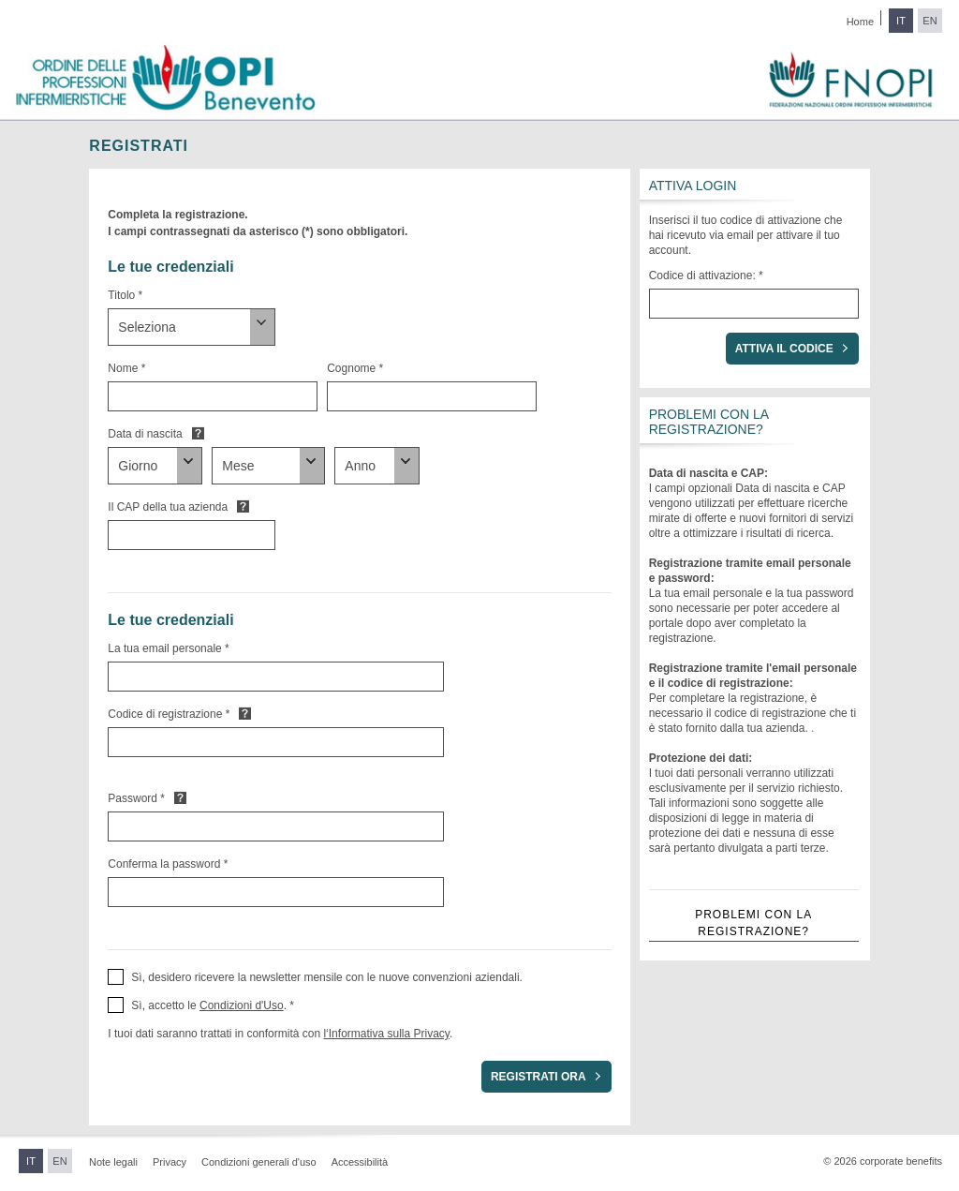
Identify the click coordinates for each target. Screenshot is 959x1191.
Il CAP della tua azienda (168, 507)
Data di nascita (145, 433)
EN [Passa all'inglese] (929, 20)
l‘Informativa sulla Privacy (386, 1033)
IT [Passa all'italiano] (901, 20)
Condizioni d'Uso (241, 1005)
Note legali (113, 1162)
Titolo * (125, 295)
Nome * (126, 368)
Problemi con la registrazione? (753, 923)
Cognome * (355, 368)
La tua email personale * (168, 648)
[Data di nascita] (155, 465)
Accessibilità (360, 1162)
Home (860, 21)
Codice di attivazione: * (706, 275)
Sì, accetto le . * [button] (212, 1005)
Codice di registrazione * (168, 714)
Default (198, 432)
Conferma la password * (168, 864)
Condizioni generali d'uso (259, 1162)
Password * (136, 798)
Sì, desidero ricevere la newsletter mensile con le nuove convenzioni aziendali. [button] (327, 977)
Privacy (169, 1162)
